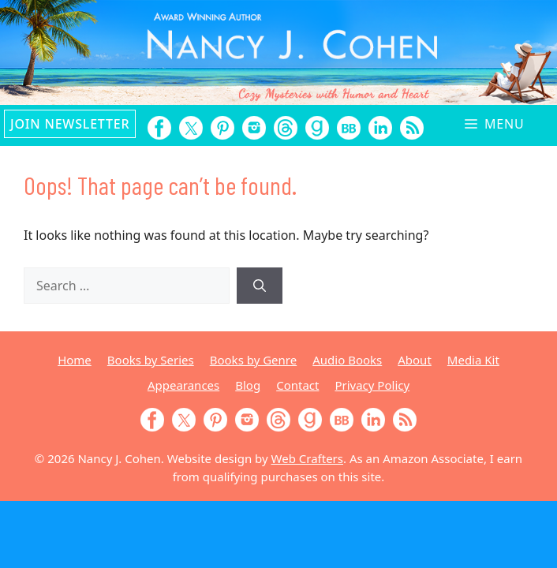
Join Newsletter (69, 124)
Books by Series (150, 360)
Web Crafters (307, 458)
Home (75, 360)
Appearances (183, 385)
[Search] (259, 285)
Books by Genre (253, 360)
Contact (297, 385)
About (415, 360)
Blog (247, 385)
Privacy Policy (372, 385)
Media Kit (473, 360)
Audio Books (347, 360)
